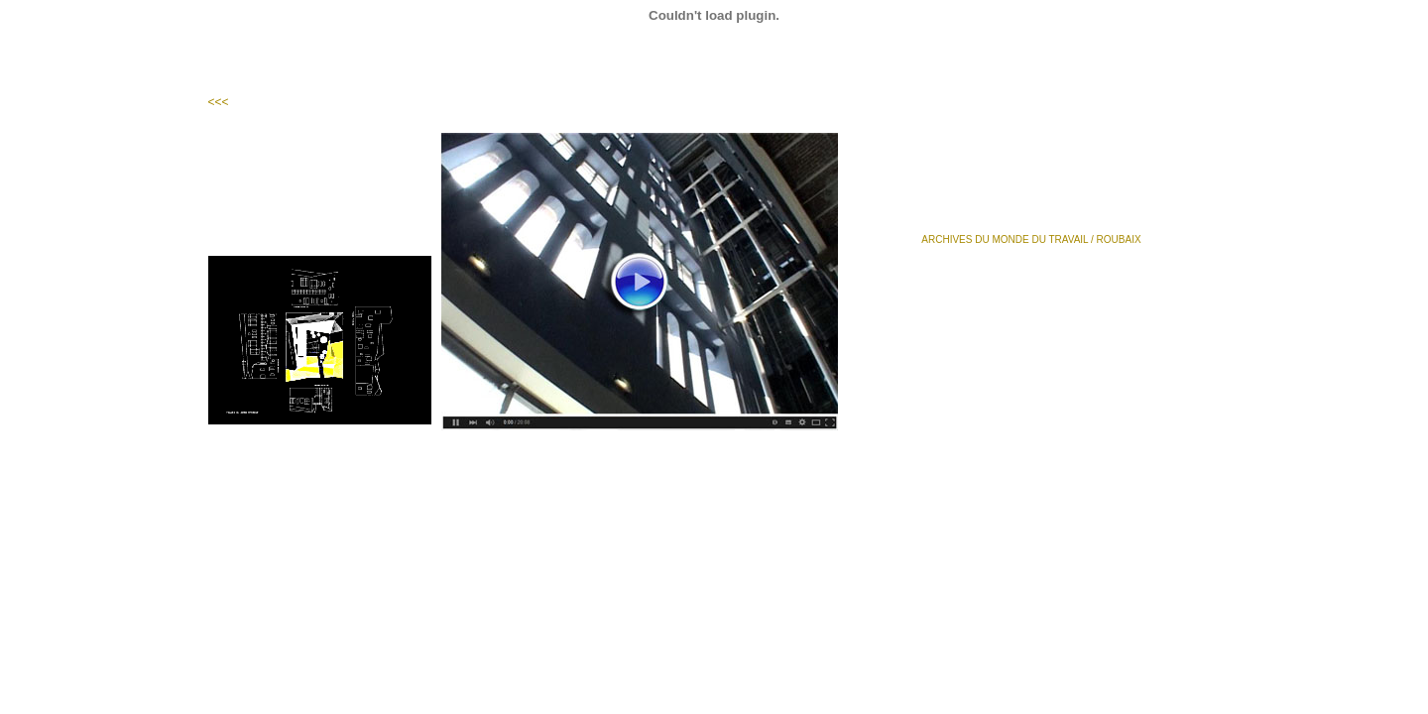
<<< (218, 102)
